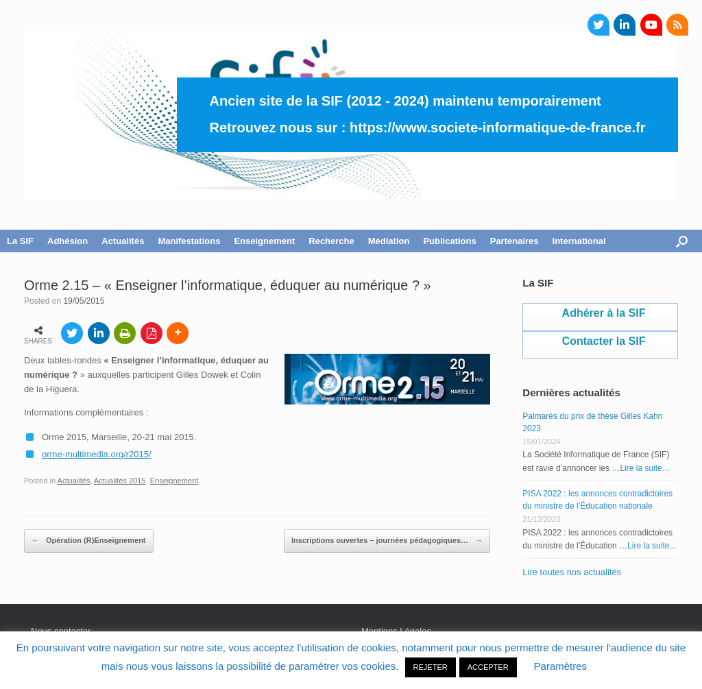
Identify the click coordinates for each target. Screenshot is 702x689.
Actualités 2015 (120, 480)
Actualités (122, 241)
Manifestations (189, 241)
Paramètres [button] (561, 666)
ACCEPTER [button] (488, 667)
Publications (449, 241)
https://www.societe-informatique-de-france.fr (498, 127)
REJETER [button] (430, 667)
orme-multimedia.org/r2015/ (97, 454)
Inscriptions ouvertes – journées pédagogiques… (387, 541)
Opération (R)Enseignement (89, 541)
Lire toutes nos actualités (571, 572)
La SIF (20, 241)
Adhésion (67, 241)
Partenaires (514, 241)
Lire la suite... (644, 468)
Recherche (331, 241)
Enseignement (264, 241)
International (579, 241)
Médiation (389, 241)
